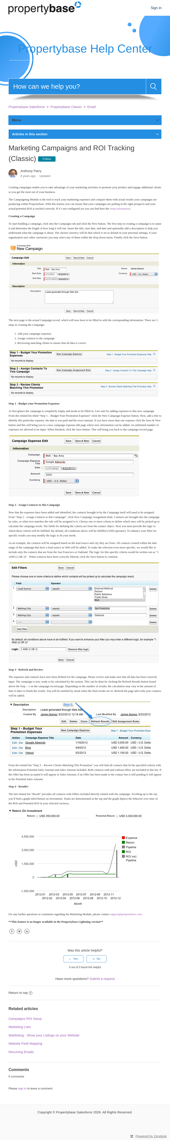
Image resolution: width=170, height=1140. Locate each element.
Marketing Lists (19, 1027)
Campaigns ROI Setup (25, 1018)
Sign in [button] (156, 8)
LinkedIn (27, 934)
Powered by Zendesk (151, 1136)
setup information (120, 208)
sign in (22, 1088)
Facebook (11, 934)
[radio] (73, 958)
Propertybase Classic (66, 107)
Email (91, 107)
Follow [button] (47, 159)
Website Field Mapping (25, 1043)
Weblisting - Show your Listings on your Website (43, 1035)
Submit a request (101, 979)
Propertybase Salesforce (26, 107)
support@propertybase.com (126, 914)
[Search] (77, 86)
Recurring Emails (21, 1052)
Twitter (19, 934)
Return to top (20, 993)
